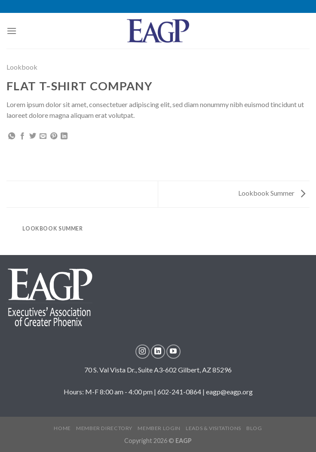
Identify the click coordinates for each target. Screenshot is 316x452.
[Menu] (11, 30)
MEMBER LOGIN (159, 428)
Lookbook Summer (271, 193)
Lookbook (21, 67)
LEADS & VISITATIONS (213, 428)
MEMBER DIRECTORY (104, 428)
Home (62, 428)
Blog (254, 428)
